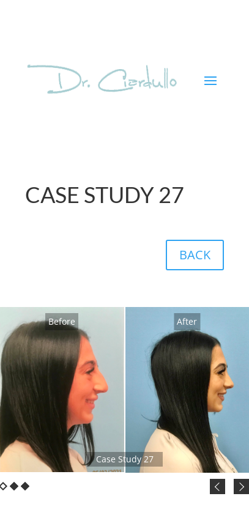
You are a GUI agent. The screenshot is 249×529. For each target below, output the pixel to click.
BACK (194, 254)
